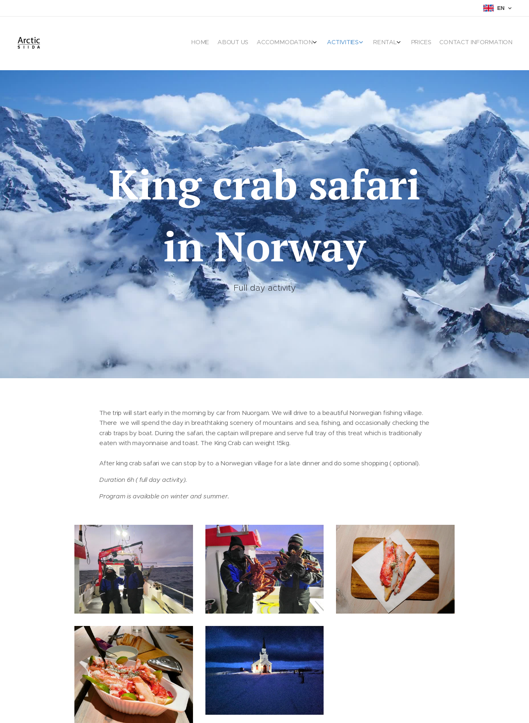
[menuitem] (445, 43)
